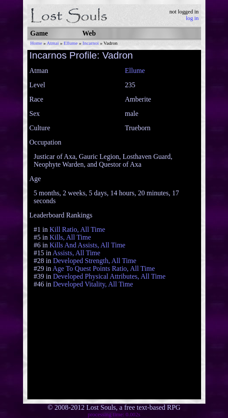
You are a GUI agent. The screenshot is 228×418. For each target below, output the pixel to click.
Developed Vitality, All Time (93, 284)
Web (89, 33)
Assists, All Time (76, 253)
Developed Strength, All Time (94, 260)
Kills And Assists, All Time (88, 245)
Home (36, 43)
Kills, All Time (70, 237)
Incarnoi (91, 43)
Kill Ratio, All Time (77, 229)
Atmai (52, 43)
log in (192, 18)
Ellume (71, 43)
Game (39, 33)
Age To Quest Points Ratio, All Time (104, 268)
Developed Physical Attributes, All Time (109, 276)
